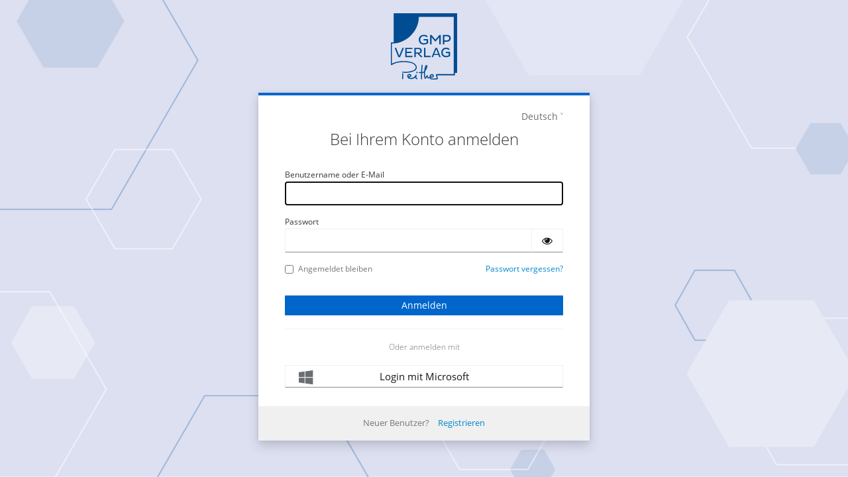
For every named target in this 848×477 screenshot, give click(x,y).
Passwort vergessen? (524, 268)
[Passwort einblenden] (547, 240)
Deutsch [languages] (539, 116)
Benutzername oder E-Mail (334, 174)
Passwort (302, 221)
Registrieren (461, 423)
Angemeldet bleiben (328, 268)
